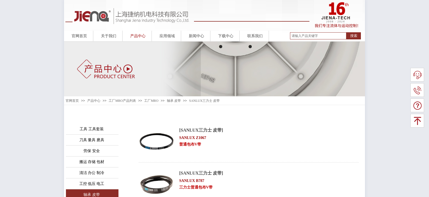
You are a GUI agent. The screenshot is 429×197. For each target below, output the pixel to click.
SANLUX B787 (191, 181)
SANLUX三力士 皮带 (204, 101)
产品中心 (93, 101)
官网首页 (72, 101)
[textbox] (318, 35)
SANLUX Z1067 (192, 138)
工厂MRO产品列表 (122, 101)
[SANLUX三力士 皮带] (201, 130)
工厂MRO (151, 101)
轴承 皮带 (174, 101)
